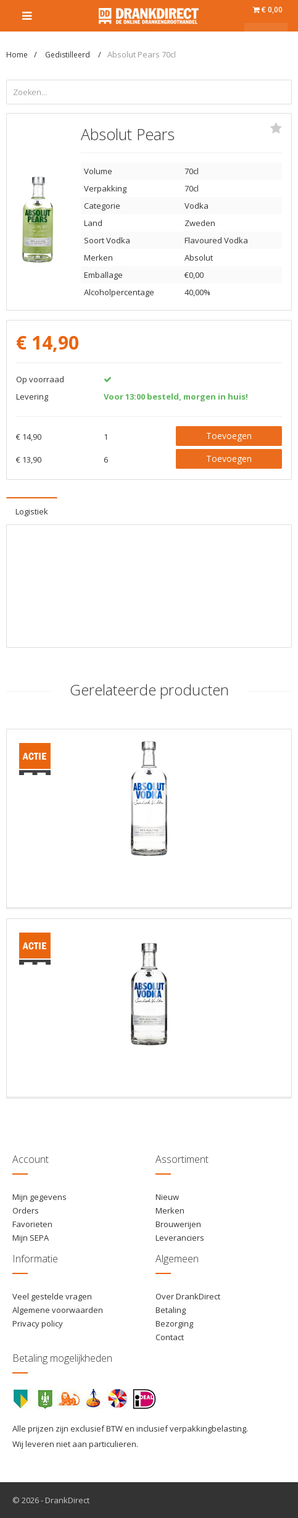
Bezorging (174, 1323)
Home (17, 54)
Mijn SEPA (30, 1237)
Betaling (170, 1309)
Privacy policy (37, 1323)
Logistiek (31, 511)
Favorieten (32, 1224)
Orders (25, 1210)
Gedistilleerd (68, 54)
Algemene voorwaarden (57, 1309)
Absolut (198, 257)
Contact (169, 1337)
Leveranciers (179, 1237)
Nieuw (167, 1196)
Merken (169, 1210)
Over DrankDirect (187, 1296)
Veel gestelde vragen (52, 1296)
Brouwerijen (178, 1224)
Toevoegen (229, 436)
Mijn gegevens (39, 1196)
